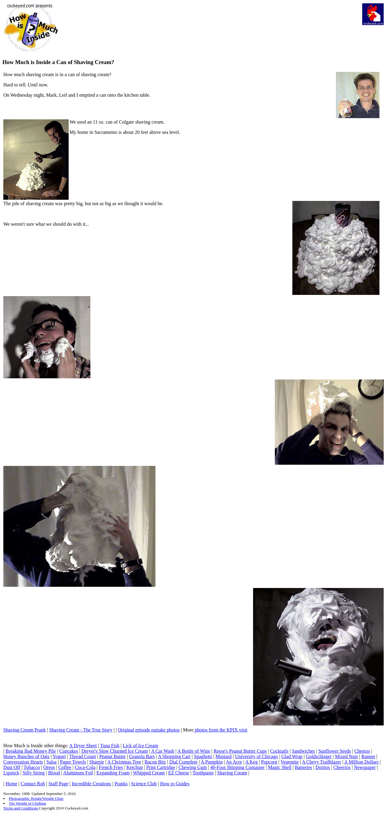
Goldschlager (319, 756)
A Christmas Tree (124, 761)
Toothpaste (203, 772)
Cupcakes (68, 751)
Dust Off (11, 767)
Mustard (224, 756)
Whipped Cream (149, 772)
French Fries (111, 767)
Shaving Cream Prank (24, 729)
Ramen (368, 756)
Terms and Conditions (21, 808)
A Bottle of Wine (193, 751)
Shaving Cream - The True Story (80, 729)
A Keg (251, 761)
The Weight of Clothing (27, 803)
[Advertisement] (214, 17)
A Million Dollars (361, 761)
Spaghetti (203, 756)
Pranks (121, 783)
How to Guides (175, 783)
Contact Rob (33, 783)
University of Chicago (256, 756)
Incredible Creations (91, 783)
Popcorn (269, 761)
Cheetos (362, 751)
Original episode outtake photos (149, 729)
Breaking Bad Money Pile (30, 751)
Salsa (51, 761)
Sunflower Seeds (334, 751)
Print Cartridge (160, 767)
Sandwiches (303, 751)
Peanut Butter (112, 756)
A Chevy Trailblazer (321, 761)
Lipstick (11, 772)
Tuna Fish (109, 745)
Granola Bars (142, 756)
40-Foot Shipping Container (237, 767)
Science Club (144, 783)
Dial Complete (183, 761)
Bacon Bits (155, 761)
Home (11, 783)
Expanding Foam (113, 772)
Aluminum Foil (78, 772)
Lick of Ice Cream (140, 745)
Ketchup (134, 767)
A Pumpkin (212, 761)
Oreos (49, 767)
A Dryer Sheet (83, 745)
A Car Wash (162, 751)
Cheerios (342, 767)
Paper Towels (73, 761)
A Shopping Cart (174, 756)
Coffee (64, 767)
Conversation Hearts (23, 761)
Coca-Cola (85, 767)
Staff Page (58, 783)
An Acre (234, 761)
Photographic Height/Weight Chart (36, 798)
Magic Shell (279, 767)
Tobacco (32, 767)
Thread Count (82, 756)
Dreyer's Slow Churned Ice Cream (114, 751)
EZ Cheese (178, 772)
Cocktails (279, 751)
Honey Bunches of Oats (26, 756)
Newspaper (365, 767)
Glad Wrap (292, 756)
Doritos (322, 767)
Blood (54, 772)
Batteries (303, 767)
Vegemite (290, 761)
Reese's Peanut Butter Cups (240, 751)
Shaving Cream (232, 772)
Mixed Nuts (346, 756)
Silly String (34, 772)
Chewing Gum (193, 767)
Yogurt (59, 756)
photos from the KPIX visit (220, 729)
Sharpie (96, 761)
